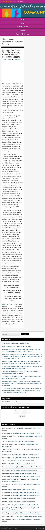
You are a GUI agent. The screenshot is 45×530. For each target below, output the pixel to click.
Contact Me (22, 30)
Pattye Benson (6, 1)
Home (22, 19)
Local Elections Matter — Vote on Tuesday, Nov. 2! (16, 346)
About (22, 23)
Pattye (4, 489)
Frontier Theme (39, 528)
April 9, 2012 (7, 59)
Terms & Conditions (22, 34)
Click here (5, 304)
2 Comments (17, 59)
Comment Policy (22, 27)
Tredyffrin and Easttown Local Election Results (15, 343)
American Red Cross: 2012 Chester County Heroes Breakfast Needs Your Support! (11, 53)
